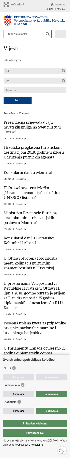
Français (60, 8)
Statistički (10, 402)
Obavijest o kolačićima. (30, 444)
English (50, 8)
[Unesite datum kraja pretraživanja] (35, 81)
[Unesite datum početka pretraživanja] (35, 71)
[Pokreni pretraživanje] (48, 34)
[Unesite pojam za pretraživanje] (26, 34)
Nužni (7, 368)
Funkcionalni (12, 385)
